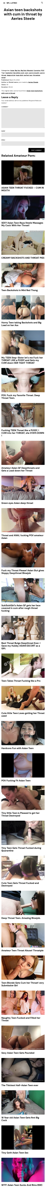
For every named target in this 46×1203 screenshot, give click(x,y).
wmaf (3, 78)
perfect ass (28, 75)
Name (3, 131)
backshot (9, 73)
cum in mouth (34, 73)
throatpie (36, 75)
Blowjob (30, 70)
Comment (5, 107)
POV (42, 70)
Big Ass (17, 70)
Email (3, 140)
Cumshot (37, 70)
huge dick (19, 75)
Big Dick (24, 70)
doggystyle (11, 75)
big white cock (18, 73)
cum (26, 73)
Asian (12, 70)
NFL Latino (12, 3)
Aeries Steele (33, 82)
